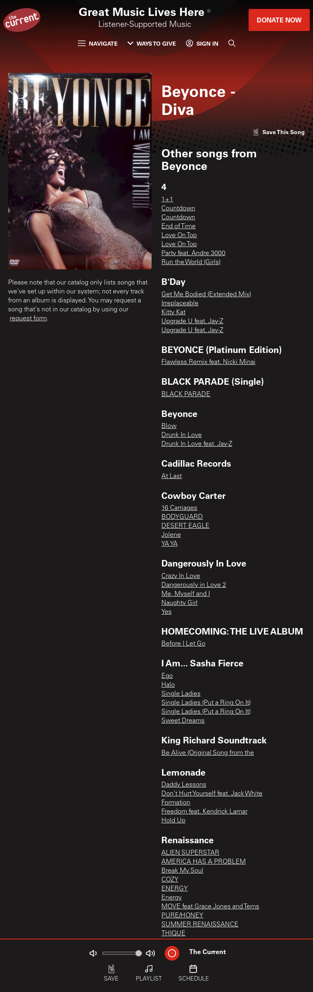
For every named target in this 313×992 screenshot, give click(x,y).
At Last (171, 476)
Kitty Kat (173, 312)
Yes (166, 612)
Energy (171, 898)
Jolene (171, 535)
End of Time (178, 226)
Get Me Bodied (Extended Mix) (206, 294)
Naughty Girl (179, 603)
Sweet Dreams (183, 721)
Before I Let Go (183, 644)
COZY (170, 880)
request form (28, 318)
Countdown (178, 208)
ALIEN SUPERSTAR (190, 853)
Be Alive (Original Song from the (207, 753)
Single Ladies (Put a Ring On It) (206, 703)
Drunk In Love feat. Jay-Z (196, 444)
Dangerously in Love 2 (193, 585)
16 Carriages (179, 508)
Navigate (98, 43)
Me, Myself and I (185, 594)
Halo (168, 685)
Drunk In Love (181, 435)
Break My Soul (182, 871)
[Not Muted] (93, 953)
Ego (167, 676)
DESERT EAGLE (185, 526)
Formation (175, 803)
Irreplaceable (179, 303)
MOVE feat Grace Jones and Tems (210, 907)
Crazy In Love (180, 576)
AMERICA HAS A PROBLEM (203, 862)
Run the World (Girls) (190, 262)
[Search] (232, 43)
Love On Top (179, 235)
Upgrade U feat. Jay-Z (192, 321)
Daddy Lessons (183, 785)
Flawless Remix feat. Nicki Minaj (208, 362)
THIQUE (173, 933)
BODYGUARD (182, 517)
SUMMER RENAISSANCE (199, 924)
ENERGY (174, 889)
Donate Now (279, 19)
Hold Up (173, 821)
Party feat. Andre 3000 (193, 253)
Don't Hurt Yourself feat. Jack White (211, 794)
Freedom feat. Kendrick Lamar (204, 812)
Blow (168, 426)
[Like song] (279, 132)
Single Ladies (181, 694)
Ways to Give (152, 43)
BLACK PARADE (185, 394)
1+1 (167, 199)
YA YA (169, 544)
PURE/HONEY (182, 916)
